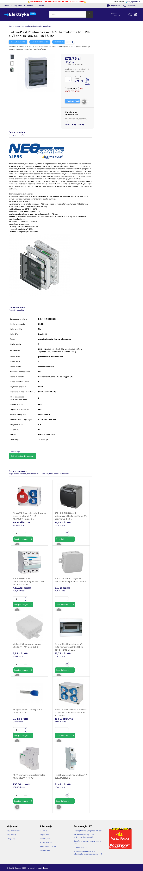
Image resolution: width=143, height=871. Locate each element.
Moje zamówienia (14, 831)
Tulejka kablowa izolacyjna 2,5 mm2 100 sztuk (27, 711)
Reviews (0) (15, 452)
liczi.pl (45, 868)
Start (11, 26)
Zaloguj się (11, 838)
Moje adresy (11, 835)
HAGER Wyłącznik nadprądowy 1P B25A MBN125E (71, 776)
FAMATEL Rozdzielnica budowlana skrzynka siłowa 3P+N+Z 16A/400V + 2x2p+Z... (29, 516)
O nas (6, 6)
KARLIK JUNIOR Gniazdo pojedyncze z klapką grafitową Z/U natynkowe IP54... (71, 516)
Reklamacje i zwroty (48, 846)
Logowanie (113, 6)
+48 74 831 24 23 (74, 124)
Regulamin (18, 6)
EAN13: (34, 42)
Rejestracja (129, 6)
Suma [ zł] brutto (78, 77)
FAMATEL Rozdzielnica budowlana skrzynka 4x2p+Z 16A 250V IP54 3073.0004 (71, 712)
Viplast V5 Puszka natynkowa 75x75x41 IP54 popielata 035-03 (70, 580)
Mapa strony (45, 850)
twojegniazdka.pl (133, 2)
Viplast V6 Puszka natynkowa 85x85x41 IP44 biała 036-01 (27, 645)
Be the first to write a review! (22, 456)
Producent (58, 42)
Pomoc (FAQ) (45, 838)
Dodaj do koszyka (23, 539)
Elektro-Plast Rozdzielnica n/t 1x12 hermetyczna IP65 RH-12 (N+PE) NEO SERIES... (69, 647)
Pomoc (30, 6)
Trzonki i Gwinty (80, 847)
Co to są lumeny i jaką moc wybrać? (88, 831)
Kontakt (41, 6)
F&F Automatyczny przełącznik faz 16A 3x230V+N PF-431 (29, 776)
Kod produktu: (15, 42)
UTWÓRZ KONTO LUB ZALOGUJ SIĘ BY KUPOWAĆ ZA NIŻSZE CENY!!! (57, 2)
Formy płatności (46, 842)
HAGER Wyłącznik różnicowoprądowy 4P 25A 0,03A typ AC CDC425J (29, 581)
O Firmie (43, 831)
